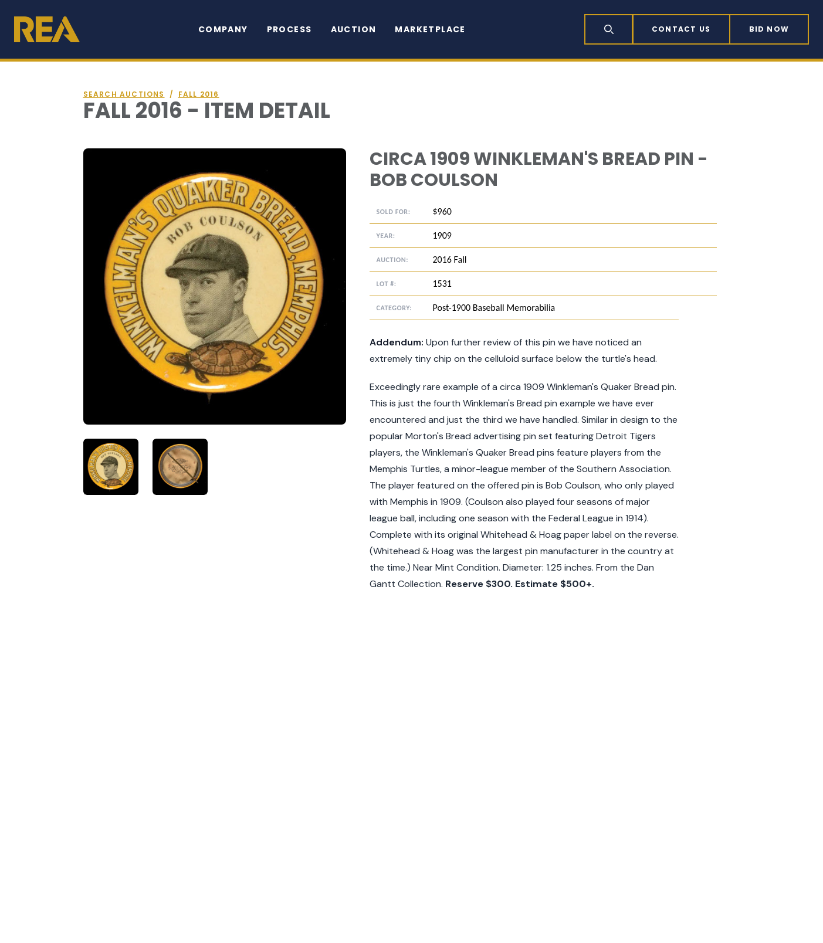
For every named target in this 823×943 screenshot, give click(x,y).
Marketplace (430, 29)
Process (289, 29)
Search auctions (124, 94)
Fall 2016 (198, 94)
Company (223, 29)
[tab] (110, 467)
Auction (354, 29)
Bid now (769, 29)
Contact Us (681, 29)
